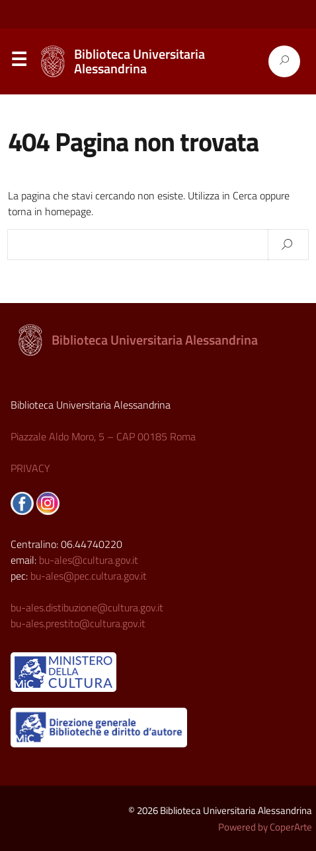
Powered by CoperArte (265, 826)
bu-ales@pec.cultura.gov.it (88, 576)
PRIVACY (30, 468)
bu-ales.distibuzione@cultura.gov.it (87, 607)
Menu (18, 62)
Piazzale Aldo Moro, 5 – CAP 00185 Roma (103, 436)
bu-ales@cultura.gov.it (88, 560)
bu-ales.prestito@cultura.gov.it (78, 623)
